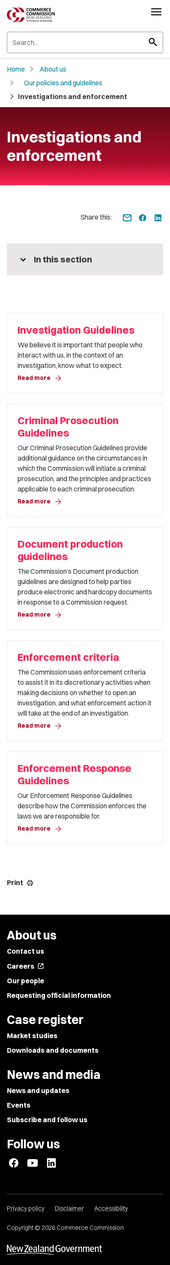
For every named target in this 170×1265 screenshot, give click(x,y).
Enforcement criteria (68, 657)
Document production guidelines (70, 550)
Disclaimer (69, 1208)
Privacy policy (26, 1208)
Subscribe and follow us (47, 1119)
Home (16, 69)
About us (52, 69)
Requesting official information (59, 995)
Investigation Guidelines (76, 330)
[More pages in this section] (85, 259)
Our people (25, 980)
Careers (25, 966)
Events (18, 1105)
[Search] (85, 42)
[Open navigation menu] (156, 11)
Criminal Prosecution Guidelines (68, 426)
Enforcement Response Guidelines (74, 774)
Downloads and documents (52, 1050)
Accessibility (111, 1208)
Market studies (32, 1035)
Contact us (25, 951)
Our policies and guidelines (63, 82)
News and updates (38, 1090)
